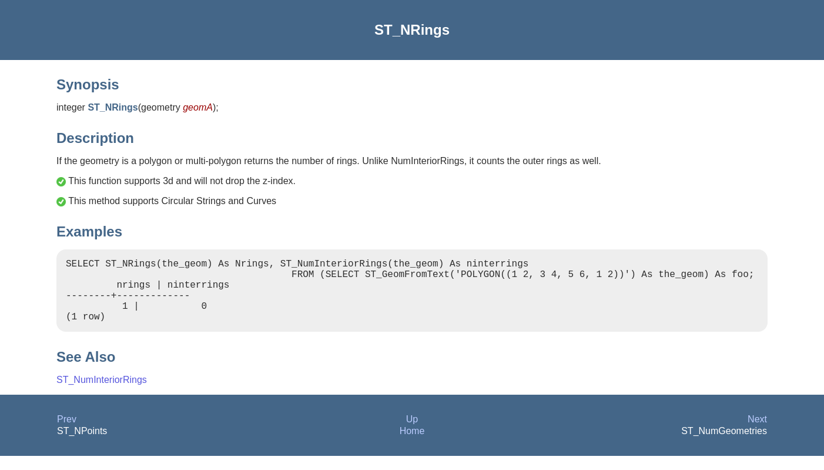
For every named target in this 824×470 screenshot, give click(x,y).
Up (412, 433)
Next (757, 433)
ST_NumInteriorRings (101, 394)
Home (412, 445)
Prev (66, 433)
